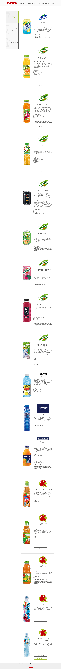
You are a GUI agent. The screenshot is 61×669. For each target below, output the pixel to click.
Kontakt (53, 3)
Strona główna (22, 3)
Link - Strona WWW (41, 655)
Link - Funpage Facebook (40, 658)
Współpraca (44, 3)
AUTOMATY (34, 3)
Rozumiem (31, 667)
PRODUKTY (39, 3)
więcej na (40, 85)
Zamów (49, 3)
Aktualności (28, 3)
